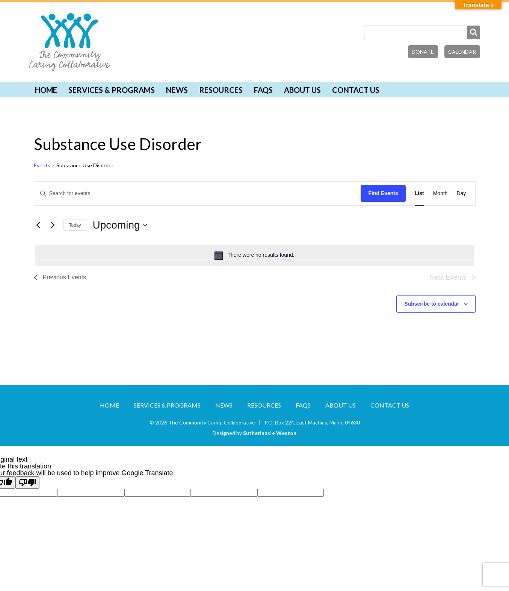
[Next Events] (52, 225)
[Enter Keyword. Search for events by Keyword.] (197, 193)
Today (75, 225)
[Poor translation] (27, 482)
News (177, 89)
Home (46, 89)
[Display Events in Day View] (461, 193)
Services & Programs (111, 89)
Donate (423, 51)
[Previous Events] (38, 225)
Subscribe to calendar (431, 304)
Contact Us (355, 89)
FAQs (263, 89)
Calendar (462, 51)
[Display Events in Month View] (440, 193)
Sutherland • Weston (269, 433)
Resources (221, 89)
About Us (302, 89)
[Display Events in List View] (419, 193)
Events (42, 165)
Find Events (383, 193)
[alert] (254, 255)
